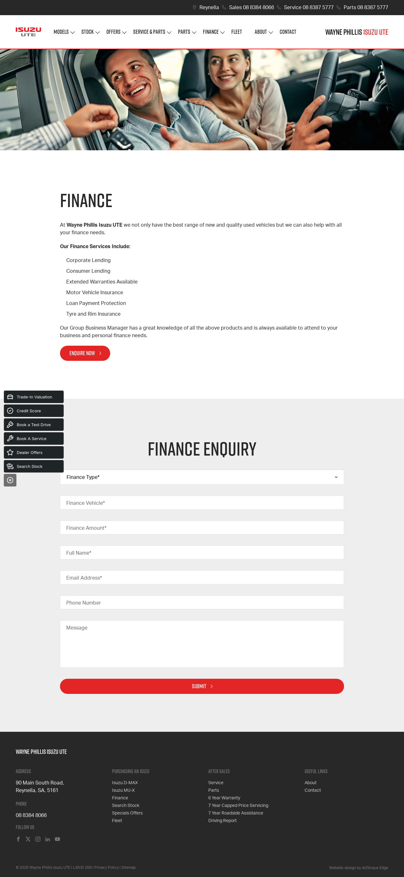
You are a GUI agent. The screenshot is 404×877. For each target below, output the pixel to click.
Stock (87, 32)
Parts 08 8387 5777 (366, 7)
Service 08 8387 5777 (309, 7)
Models (61, 32)
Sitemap (129, 867)
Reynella (209, 7)
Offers (113, 32)
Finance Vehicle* (85, 503)
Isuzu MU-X (123, 790)
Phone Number (83, 603)
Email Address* (84, 578)
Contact (288, 32)
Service (215, 783)
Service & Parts (149, 32)
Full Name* (78, 553)
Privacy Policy (106, 867)
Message (76, 627)
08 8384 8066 (31, 815)
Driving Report (222, 821)
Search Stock (125, 805)
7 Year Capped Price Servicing (238, 805)
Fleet (236, 32)
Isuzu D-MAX (125, 783)
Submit (199, 686)
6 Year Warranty (224, 798)
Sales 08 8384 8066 (251, 7)
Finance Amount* (86, 528)
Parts (184, 32)
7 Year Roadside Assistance (235, 813)
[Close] (10, 480)
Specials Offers (127, 813)
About (261, 32)
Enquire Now (82, 353)
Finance (211, 32)
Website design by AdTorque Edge (358, 868)
